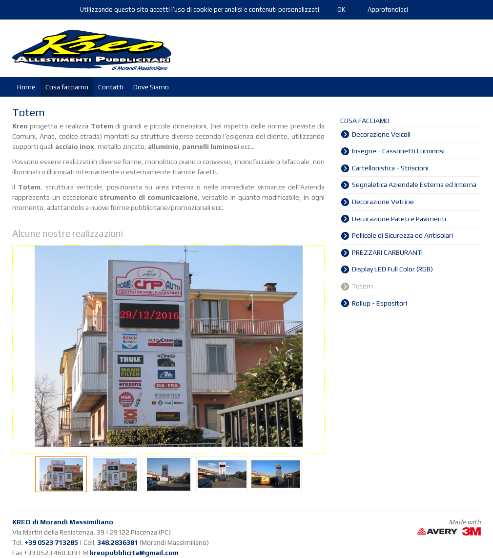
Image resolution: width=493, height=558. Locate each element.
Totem (362, 286)
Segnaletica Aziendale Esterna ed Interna (414, 184)
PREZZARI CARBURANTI (387, 252)
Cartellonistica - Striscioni (390, 168)
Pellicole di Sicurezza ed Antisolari (402, 235)
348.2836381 (117, 542)
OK (341, 9)
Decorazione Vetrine (383, 202)
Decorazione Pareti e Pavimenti (399, 219)
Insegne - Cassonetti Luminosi (398, 151)
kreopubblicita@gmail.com (134, 553)
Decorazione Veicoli (381, 134)
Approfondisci (388, 9)
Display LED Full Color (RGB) (392, 269)
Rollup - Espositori (379, 303)
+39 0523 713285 (51, 542)
